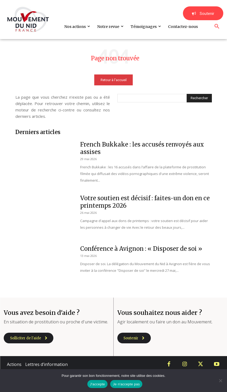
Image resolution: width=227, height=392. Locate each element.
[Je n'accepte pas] (220, 380)
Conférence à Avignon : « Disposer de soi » (141, 248)
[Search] (199, 98)
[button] (217, 26)
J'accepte (97, 384)
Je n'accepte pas (126, 384)
